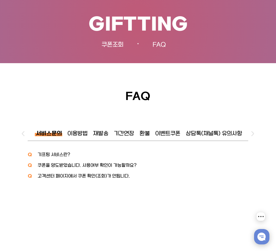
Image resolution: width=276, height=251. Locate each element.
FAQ (159, 45)
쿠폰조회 (112, 45)
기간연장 (124, 133)
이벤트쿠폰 (167, 133)
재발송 (100, 133)
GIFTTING (138, 25)
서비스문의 (49, 133)
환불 (145, 133)
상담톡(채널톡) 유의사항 (214, 133)
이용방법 (77, 133)
